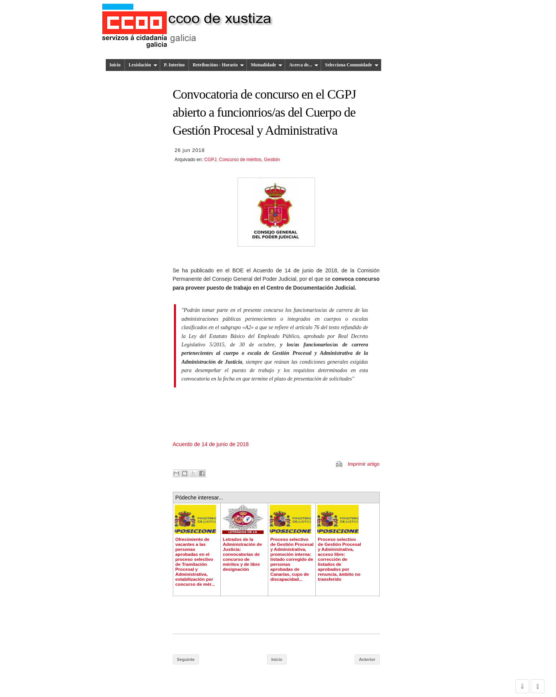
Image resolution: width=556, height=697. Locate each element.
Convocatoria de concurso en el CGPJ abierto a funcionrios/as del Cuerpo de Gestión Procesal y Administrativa (264, 112)
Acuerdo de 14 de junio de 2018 (211, 444)
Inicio (115, 65)
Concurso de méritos (240, 159)
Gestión (272, 159)
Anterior (367, 659)
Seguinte (186, 659)
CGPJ (210, 159)
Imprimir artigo (363, 464)
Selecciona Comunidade (351, 65)
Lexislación (143, 65)
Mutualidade (266, 65)
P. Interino (174, 65)
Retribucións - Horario (218, 65)
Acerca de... (303, 65)
